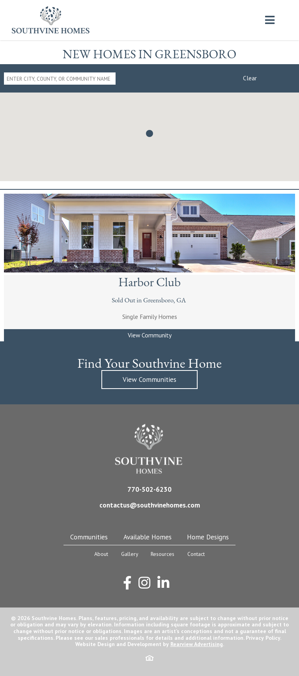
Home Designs (208, 536)
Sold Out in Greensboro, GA (149, 300)
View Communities (149, 379)
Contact (196, 553)
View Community (150, 335)
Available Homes (147, 536)
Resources (162, 553)
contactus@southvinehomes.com (149, 504)
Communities (89, 536)
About (101, 553)
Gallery (129, 553)
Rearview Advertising (196, 644)
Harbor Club (149, 282)
